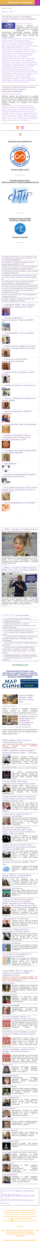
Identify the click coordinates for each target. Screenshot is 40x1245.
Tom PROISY (7, 1119)
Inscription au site (27, 1221)
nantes (18, 62)
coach (33, 109)
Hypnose (26, 51)
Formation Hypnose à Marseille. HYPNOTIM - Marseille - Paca (20, 219)
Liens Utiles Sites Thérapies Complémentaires (17, 1230)
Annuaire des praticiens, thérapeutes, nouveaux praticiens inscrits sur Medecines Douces (19, 19)
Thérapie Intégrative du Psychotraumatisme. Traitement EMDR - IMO (18, 320)
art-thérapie (18, 40)
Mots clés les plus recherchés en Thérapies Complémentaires (22, 1232)
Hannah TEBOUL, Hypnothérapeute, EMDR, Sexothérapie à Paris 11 (17, 876)
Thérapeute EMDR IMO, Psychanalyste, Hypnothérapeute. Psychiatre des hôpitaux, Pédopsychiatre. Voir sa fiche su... (25, 1010)
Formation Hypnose (22, 1190)
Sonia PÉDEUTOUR (10, 1141)
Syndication (17, 1221)
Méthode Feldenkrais (12, 621)
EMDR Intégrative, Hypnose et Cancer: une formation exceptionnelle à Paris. (18, 300)
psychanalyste (18, 66)
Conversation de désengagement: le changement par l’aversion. (16, 955)
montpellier (29, 60)
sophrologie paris (28, 78)
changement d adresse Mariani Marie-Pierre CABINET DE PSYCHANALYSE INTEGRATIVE (28, 720)
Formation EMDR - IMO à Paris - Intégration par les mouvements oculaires (19, 782)
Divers (21, 704)
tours (17, 82)
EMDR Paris (16, 48)
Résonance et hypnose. (11, 943)
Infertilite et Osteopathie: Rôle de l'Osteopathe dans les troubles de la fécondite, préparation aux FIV (16, 437)
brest (4, 44)
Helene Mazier (29, 49)
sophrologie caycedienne (11, 78)
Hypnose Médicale (25, 55)
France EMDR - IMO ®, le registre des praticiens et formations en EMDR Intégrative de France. (17, 973)
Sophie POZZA (8, 983)
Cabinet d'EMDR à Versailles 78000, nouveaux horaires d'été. (26, 698)
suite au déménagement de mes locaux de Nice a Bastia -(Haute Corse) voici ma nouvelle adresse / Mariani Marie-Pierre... (20, 732)
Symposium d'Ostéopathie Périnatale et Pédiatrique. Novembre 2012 (19, 476)
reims (31, 69)
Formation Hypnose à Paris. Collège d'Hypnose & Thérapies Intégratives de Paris (20, 181)
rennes (4, 71)
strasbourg (30, 80)
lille (33, 58)
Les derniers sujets (8, 615)
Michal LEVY (7, 1065)
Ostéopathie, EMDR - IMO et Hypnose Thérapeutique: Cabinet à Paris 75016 (18, 306)
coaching (5, 111)
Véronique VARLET (10, 1130)
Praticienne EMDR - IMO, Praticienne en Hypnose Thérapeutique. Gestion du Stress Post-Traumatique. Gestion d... (25, 1134)
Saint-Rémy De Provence (22, 73)
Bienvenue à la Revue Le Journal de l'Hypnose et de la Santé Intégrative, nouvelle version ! (19, 267)
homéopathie (17, 51)
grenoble (19, 49)
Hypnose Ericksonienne (17, 53)
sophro (17, 76)
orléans (34, 62)
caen (8, 44)
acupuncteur (6, 39)
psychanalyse (7, 66)
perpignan (30, 64)
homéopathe (6, 51)
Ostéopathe (6, 64)
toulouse (10, 82)
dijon (4, 48)
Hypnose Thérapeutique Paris (15, 57)
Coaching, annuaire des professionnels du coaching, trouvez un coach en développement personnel (19, 89)
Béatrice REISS (8, 1109)
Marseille (16, 60)
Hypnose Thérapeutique (11, 57)
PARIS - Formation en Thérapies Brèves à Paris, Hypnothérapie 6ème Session (20, 530)
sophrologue (6, 80)
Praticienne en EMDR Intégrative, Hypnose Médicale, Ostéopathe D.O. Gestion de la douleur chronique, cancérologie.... (25, 1102)
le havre (21, 58)
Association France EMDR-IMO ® (20, 141)
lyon (10, 60)
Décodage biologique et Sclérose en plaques (20, 655)
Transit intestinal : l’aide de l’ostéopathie (20, 424)
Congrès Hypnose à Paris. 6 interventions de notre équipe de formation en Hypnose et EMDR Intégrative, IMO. (19, 799)
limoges (5, 60)
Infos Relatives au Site (20, 665)
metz (22, 60)
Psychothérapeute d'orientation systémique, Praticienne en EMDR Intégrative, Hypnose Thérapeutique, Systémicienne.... (25, 1080)
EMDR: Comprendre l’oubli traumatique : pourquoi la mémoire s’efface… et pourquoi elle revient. (19, 753)
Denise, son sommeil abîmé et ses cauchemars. (21, 286)
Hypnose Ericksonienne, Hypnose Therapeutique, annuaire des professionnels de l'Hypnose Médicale (19, 625)
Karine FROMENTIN (10, 1098)
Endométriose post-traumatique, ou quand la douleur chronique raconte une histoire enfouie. (19, 1034)
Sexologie (20, 75)
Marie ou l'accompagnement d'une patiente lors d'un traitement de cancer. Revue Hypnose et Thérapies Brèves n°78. (19, 290)
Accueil (4, 8)
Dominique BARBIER (11, 1006)
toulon (4, 82)
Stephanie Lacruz (18, 80)
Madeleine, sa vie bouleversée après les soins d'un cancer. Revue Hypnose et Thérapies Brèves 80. (19, 277)
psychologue (7, 67)
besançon (5, 42)
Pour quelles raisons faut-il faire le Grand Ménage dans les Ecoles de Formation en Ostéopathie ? (19, 490)
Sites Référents (10, 464)
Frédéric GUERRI (9, 1087)
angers (10, 40)
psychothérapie (22, 69)
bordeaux (13, 42)
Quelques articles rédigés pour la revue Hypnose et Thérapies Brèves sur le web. (19, 347)
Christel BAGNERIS (10, 1076)
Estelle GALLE (8, 1163)
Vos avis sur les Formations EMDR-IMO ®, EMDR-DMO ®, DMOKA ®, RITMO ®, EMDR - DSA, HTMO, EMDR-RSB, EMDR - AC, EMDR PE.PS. (19, 650)
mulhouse (5, 62)
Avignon (27, 40)
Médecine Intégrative (20, 2)
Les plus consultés (22, 615)
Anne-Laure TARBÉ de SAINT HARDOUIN (19, 1152)
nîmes (28, 62)
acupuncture (17, 39)
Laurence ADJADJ (9, 995)
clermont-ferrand (31, 46)
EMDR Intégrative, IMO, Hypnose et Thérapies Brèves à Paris (16, 741)
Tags (10, 8)
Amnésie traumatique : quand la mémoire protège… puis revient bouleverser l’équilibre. (19, 1051)
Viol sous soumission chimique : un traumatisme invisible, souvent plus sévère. (19, 1018)
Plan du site (6, 1221)
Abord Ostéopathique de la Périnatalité (19, 503)
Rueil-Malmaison (19, 71)
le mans (28, 58)
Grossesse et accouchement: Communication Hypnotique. (15, 360)
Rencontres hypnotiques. (12, 888)
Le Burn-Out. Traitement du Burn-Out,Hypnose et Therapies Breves (16, 931)
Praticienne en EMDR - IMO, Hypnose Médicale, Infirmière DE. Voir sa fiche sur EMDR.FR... (25, 1144)
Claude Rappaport (17, 46)
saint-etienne (32, 71)
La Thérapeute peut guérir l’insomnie (18, 619)
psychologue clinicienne (21, 67)
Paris (23, 64)
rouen (10, 71)
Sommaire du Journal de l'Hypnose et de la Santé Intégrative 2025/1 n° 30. (18, 263)
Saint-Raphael (7, 73)
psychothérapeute (8, 69)
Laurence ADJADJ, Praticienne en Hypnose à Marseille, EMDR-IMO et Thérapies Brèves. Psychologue (19, 638)
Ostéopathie (16, 64)
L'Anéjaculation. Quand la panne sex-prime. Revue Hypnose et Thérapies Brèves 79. (18, 282)
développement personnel (19, 111)
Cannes (14, 44)
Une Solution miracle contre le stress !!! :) (19, 630)
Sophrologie (25, 76)
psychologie (29, 66)
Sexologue (29, 75)
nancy (12, 62)
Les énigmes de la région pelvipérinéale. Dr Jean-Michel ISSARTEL (19, 452)
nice (23, 62)
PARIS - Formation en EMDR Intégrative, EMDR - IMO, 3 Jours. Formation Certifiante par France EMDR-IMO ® (19, 570)
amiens (4, 40)
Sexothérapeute (8, 76)
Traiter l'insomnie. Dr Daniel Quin (15, 919)
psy (36, 64)
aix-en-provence (29, 39)
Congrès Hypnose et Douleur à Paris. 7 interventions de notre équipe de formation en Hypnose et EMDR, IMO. (19, 847)
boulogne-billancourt (26, 42)
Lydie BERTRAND (9, 1175)
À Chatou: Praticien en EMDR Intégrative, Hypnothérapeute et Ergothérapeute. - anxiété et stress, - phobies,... (25, 1123)
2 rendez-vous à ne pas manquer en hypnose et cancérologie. (16, 815)
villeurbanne (24, 82)
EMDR (8, 48)
